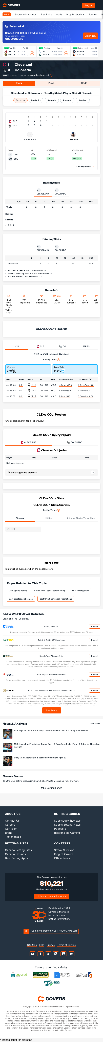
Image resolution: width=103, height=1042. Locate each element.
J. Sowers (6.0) (65, 385)
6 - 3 (33, 385)
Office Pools (62, 858)
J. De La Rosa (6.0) (86, 385)
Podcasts (60, 828)
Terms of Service (66, 944)
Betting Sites (17, 843)
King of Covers (63, 854)
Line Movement (83, 166)
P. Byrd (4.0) (64, 396)
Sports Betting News (67, 824)
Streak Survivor (64, 850)
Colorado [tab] (60, 191)
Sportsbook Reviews (67, 820)
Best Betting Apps (16, 858)
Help (41, 944)
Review (94, 626)
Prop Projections (75, 14)
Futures (93, 14)
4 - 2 (33, 390)
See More (51, 710)
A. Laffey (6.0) (65, 390)
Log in (88, 5)
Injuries (82, 100)
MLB (6, 14)
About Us (13, 814)
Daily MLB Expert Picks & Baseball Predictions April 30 (40, 757)
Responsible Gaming (67, 832)
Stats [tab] (19, 83)
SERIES (86, 346)
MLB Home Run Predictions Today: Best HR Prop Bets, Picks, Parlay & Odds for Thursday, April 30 (57, 745)
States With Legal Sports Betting (49, 590)
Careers (10, 824)
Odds (59, 14)
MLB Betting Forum (51, 787)
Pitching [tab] (20, 518)
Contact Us (12, 820)
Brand (8, 832)
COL (21, 385)
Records (52, 100)
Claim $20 (90, 35)
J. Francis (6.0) (84, 390)
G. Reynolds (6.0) (85, 396)
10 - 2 (33, 396)
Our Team (11, 828)
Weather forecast (40, 75)
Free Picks (46, 14)
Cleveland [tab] (43, 191)
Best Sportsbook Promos (21, 599)
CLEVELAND (28, 442)
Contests (62, 843)
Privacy (51, 944)
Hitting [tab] (49, 518)
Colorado (23, 69)
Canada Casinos (15, 854)
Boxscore (20, 100)
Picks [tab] (51, 83)
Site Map (32, 944)
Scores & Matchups (25, 14)
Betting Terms (51, 359)
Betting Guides (67, 814)
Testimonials (13, 836)
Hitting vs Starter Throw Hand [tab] (80, 518)
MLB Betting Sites (80, 590)
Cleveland (23, 64)
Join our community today (51, 896)
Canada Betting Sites (18, 850)
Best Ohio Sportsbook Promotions (56, 599)
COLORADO (74, 442)
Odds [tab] (84, 83)
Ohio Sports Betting (18, 590)
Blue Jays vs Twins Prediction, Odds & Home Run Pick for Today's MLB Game (51, 730)
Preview (67, 100)
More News (95, 723)
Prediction (36, 100)
